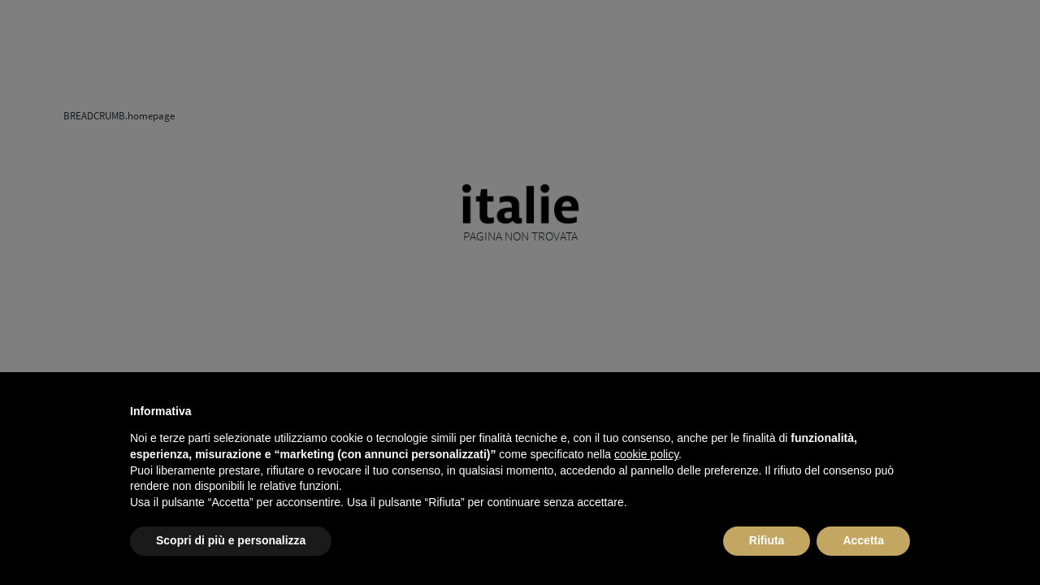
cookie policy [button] (646, 454)
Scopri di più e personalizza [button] (231, 540)
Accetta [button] (863, 540)
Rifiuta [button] (767, 540)
